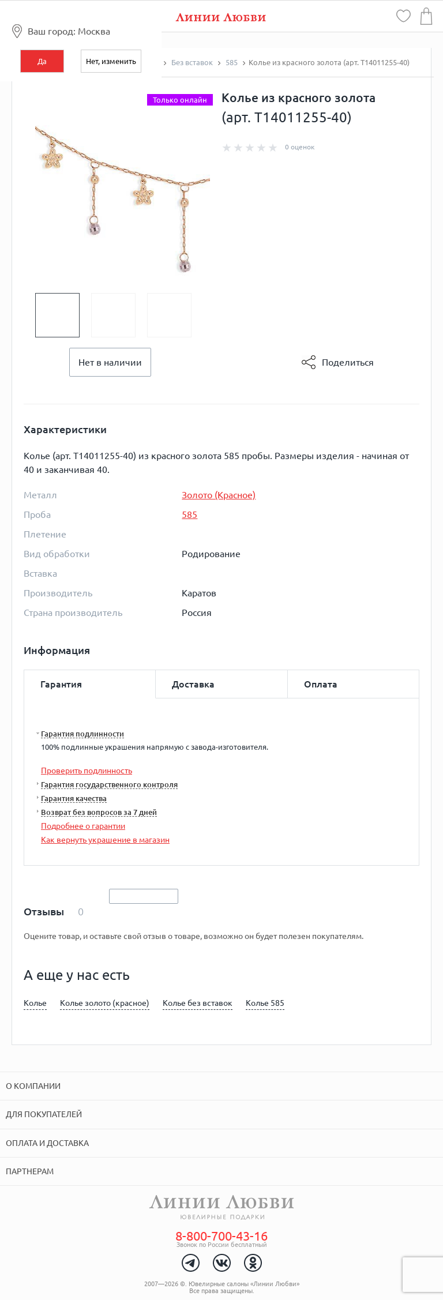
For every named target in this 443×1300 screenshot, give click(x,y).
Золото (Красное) (219, 495)
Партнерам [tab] (30, 1171)
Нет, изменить (111, 61)
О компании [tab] (33, 1086)
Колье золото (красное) (104, 1003)
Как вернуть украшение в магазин (105, 839)
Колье (35, 1003)
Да (42, 61)
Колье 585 (265, 1003)
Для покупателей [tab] (44, 1114)
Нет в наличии (110, 362)
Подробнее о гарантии (83, 826)
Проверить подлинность (86, 770)
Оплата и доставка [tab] (47, 1143)
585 (189, 514)
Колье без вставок (197, 1003)
